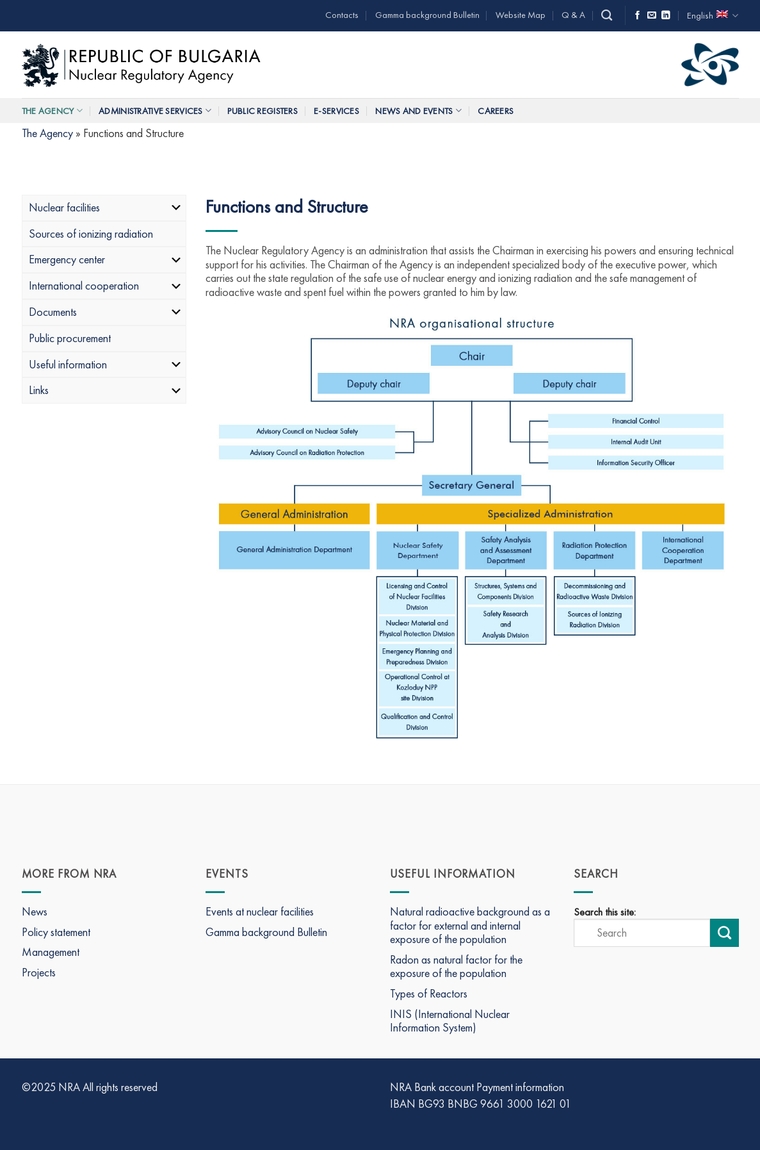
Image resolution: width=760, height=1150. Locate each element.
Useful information (106, 364)
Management (50, 951)
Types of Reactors (428, 993)
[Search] (606, 16)
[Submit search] (724, 933)
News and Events (418, 110)
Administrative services (155, 110)
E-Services (336, 111)
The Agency (52, 110)
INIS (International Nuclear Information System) (450, 1020)
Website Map (521, 15)
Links (106, 389)
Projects (39, 972)
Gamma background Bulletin (427, 15)
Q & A (573, 15)
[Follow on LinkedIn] (665, 16)
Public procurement (70, 338)
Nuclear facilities (106, 207)
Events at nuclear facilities (260, 911)
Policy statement (56, 931)
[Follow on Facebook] (637, 16)
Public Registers (262, 111)
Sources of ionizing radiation (91, 233)
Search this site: (605, 912)
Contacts (342, 15)
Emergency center (106, 259)
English (712, 16)
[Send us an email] (651, 16)
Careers (495, 111)
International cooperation (106, 285)
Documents (106, 311)
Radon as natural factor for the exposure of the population (456, 966)
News (34, 911)
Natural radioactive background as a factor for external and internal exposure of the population (470, 925)
